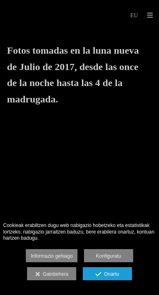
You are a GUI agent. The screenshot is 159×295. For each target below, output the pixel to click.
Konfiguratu (108, 256)
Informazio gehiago (52, 256)
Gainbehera (51, 274)
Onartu (107, 274)
